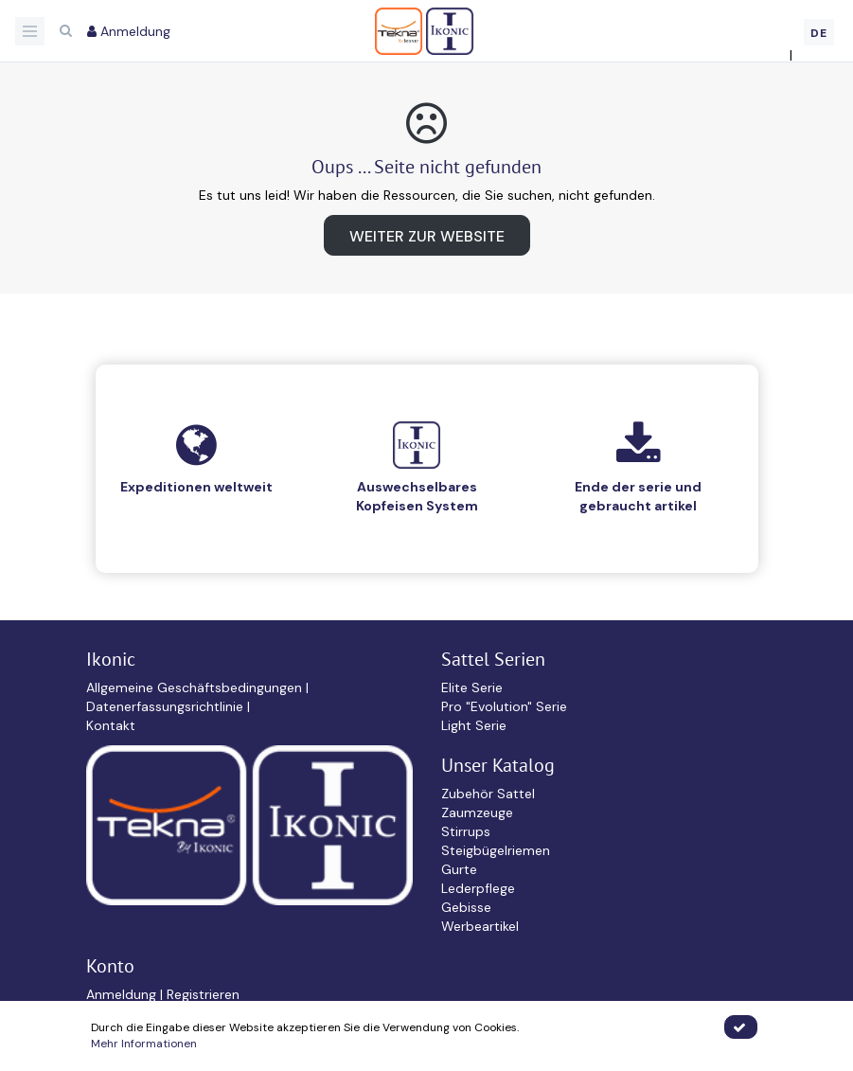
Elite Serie (472, 687)
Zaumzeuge (477, 812)
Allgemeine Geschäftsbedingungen (196, 687)
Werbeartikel (480, 926)
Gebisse (466, 907)
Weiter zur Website (427, 236)
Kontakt (110, 725)
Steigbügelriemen (495, 850)
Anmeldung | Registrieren (163, 994)
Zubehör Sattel (488, 793)
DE (818, 33)
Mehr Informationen (144, 1043)
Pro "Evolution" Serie (504, 706)
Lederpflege (478, 888)
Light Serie (473, 725)
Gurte (459, 869)
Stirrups (465, 831)
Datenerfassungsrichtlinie (166, 706)
